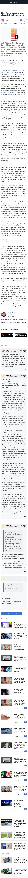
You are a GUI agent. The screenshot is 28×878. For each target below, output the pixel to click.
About (23, 351)
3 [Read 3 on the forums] (25, 765)
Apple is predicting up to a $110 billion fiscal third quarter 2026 (19, 731)
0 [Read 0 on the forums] (25, 721)
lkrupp (7, 350)
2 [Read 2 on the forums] (25, 707)
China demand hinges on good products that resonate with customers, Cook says (20, 745)
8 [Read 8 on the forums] (25, 793)
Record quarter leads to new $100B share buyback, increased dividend (20, 774)
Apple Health (13, 264)
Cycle (24, 260)
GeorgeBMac (9, 375)
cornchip (8, 577)
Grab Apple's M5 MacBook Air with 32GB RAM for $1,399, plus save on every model (20, 803)
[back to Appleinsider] (13, 2)
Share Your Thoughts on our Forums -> (12, 613)
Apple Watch (5, 62)
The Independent (9, 92)
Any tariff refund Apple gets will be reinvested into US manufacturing (19, 702)
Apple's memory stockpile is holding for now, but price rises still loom (19, 717)
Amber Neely (9, 20)
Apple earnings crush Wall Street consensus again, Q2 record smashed (20, 789)
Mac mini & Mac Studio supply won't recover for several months (20, 760)
